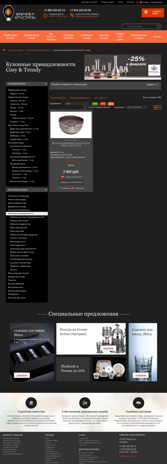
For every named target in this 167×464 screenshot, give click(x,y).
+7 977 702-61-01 (127, 431)
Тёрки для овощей (18, 219)
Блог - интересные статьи (89, 432)
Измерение (13, 286)
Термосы (12, 272)
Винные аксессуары (17, 282)
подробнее (22, 367)
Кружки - (17, 103)
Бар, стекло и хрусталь (51, 28)
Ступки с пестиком (18, 230)
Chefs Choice (50, 437)
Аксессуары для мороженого (23, 240)
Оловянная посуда (86, 28)
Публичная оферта (86, 451)
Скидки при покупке (70, 168)
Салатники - (18, 96)
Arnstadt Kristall (52, 432)
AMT (47, 430)
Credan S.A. (50, 439)
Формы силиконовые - (25, 162)
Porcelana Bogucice (53, 448)
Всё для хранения (16, 275)
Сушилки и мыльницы (20, 254)
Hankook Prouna (52, 443)
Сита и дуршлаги (18, 237)
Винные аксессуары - (22, 173)
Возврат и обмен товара (88, 449)
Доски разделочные (17, 195)
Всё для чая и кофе (16, 268)
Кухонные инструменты (21, 138)
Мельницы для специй (18, 265)
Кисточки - (19, 166)
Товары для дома (120, 28)
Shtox (48, 457)
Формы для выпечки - (24, 159)
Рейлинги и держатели (20, 216)
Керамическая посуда (31, 28)
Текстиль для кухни (17, 289)
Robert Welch (51, 450)
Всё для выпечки (17, 155)
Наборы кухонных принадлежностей (27, 209)
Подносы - (17, 113)
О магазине (83, 430)
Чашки (13, 106)
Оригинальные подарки (139, 28)
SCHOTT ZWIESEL (52, 455)
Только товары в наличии (97, 99)
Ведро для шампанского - (24, 120)
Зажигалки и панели (19, 247)
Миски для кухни (18, 233)
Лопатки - (19, 141)
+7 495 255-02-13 (127, 438)
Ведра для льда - (20, 124)
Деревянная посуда (17, 198)
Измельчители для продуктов (23, 226)
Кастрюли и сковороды (18, 188)
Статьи (120, 2)
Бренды (157, 28)
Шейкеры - (17, 127)
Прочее (13, 261)
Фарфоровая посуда (10, 28)
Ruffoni (48, 452)
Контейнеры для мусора (21, 251)
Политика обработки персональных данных (93, 454)
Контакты (130, 2)
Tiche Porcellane (52, 459)
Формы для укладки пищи (22, 244)
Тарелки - (17, 85)
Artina (48, 435)
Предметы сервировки (20, 258)
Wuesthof (49, 461)
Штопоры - (20, 145)
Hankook (49, 441)
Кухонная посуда (104, 28)
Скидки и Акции (107, 2)
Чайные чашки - (22, 110)
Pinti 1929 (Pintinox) (53, 446)
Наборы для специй (19, 212)
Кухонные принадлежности (38, 42)
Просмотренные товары (88, 457)
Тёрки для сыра (17, 223)
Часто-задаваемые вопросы (90, 435)
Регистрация (156, 2)
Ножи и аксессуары (17, 191)
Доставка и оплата (89, 2)
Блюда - (16, 99)
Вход (146, 2)
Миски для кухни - (23, 152)
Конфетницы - (19, 131)
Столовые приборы (68, 28)
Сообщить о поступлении (67, 174)
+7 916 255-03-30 (127, 441)
